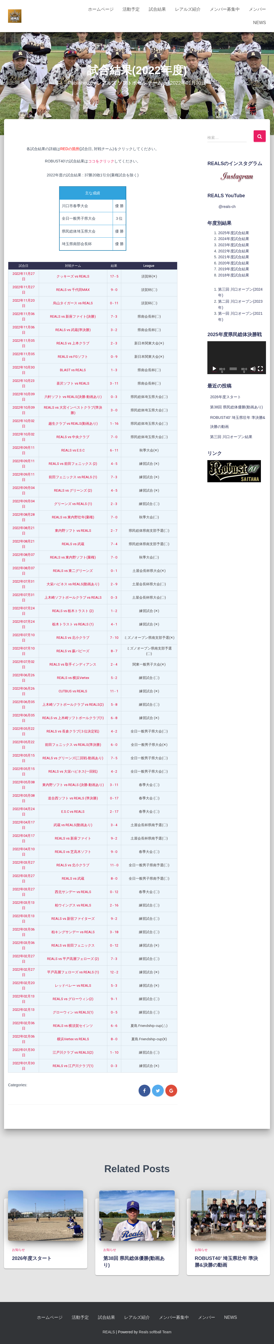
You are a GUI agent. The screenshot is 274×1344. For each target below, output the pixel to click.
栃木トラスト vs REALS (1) (73, 624)
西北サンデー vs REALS (73, 892)
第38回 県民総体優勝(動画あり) (236, 407)
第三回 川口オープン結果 (231, 437)
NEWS (259, 22)
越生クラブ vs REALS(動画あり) (73, 424)
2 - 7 (114, 531)
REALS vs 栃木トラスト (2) (73, 611)
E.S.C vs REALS (73, 812)
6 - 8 (114, 718)
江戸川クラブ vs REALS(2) (73, 1052)
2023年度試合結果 (233, 245)
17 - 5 (114, 276)
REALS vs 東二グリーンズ (73, 571)
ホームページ (101, 9)
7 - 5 (114, 758)
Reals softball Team (155, 1332)
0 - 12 (114, 892)
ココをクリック (101, 161)
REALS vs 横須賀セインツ (73, 1026)
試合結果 (157, 9)
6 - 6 (114, 1026)
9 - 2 (114, 838)
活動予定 (131, 9)
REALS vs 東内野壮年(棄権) (73, 517)
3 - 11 (114, 383)
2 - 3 (114, 343)
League (148, 266)
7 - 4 (114, 544)
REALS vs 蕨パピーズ (72, 651)
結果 (114, 266)
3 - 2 (114, 330)
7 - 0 (114, 437)
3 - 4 (114, 825)
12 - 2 (114, 972)
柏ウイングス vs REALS (73, 905)
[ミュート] (253, 368)
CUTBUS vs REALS (73, 691)
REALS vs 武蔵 (73, 544)
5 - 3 (114, 986)
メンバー (257, 9)
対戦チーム (73, 266)
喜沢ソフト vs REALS (72, 383)
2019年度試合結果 (233, 269)
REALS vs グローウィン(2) (73, 999)
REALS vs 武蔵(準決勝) (73, 330)
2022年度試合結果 (233, 251)
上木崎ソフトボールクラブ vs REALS (73, 597)
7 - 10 (114, 638)
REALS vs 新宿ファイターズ (73, 919)
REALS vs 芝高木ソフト (73, 852)
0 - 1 (114, 571)
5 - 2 (114, 678)
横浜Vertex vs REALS (73, 1039)
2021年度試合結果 (233, 257)
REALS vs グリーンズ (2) (73, 490)
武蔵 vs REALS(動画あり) (73, 825)
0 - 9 (114, 357)
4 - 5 (114, 464)
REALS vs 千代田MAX (73, 290)
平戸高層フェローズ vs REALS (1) (73, 972)
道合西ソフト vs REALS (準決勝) (73, 798)
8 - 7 (114, 651)
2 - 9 (114, 584)
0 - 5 (114, 1012)
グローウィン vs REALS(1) (73, 1012)
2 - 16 (114, 905)
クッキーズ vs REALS (72, 276)
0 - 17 (114, 798)
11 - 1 (114, 691)
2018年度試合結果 (233, 275)
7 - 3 (114, 316)
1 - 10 (114, 1052)
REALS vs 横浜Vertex (73, 678)
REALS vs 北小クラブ (72, 638)
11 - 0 (114, 865)
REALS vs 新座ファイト (73, 838)
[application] (236, 357)
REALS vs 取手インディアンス (73, 664)
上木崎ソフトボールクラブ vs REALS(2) (73, 705)
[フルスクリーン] (260, 368)
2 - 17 (114, 812)
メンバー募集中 (225, 9)
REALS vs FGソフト (73, 357)
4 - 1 (114, 624)
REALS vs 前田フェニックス (73, 945)
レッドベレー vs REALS (73, 986)
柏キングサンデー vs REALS (73, 932)
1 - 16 (114, 424)
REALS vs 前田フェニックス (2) (73, 464)
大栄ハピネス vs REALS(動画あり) (73, 584)
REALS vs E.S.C (73, 450)
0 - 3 (114, 397)
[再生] (214, 368)
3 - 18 (114, 932)
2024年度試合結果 (233, 239)
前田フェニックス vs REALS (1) (73, 477)
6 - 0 (114, 745)
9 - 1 (114, 999)
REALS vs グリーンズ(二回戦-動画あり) (73, 758)
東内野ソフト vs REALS (73, 531)
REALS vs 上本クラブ (72, 343)
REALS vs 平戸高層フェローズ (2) (73, 959)
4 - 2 (114, 731)
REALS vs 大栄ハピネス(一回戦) (73, 771)
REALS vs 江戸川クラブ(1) (73, 1066)
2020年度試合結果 (233, 263)
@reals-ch (227, 206)
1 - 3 (114, 370)
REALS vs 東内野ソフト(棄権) (73, 557)
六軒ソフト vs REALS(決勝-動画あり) (73, 397)
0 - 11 (114, 303)
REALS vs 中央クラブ (72, 437)
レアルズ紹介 (188, 9)
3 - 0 (114, 410)
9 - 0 (114, 290)
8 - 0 (114, 878)
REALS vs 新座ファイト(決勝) (73, 316)
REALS (108, 1332)
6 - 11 (114, 450)
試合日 (23, 266)
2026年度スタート (225, 397)
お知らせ (18, 1250)
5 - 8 (114, 705)
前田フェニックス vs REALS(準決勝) (73, 745)
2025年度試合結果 (233, 233)
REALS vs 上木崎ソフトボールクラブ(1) (73, 718)
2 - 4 (114, 664)
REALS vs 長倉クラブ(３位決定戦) (73, 731)
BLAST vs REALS (73, 370)
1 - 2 (114, 611)
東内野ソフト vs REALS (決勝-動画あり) (73, 785)
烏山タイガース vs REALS (73, 303)
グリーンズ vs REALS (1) (73, 504)
